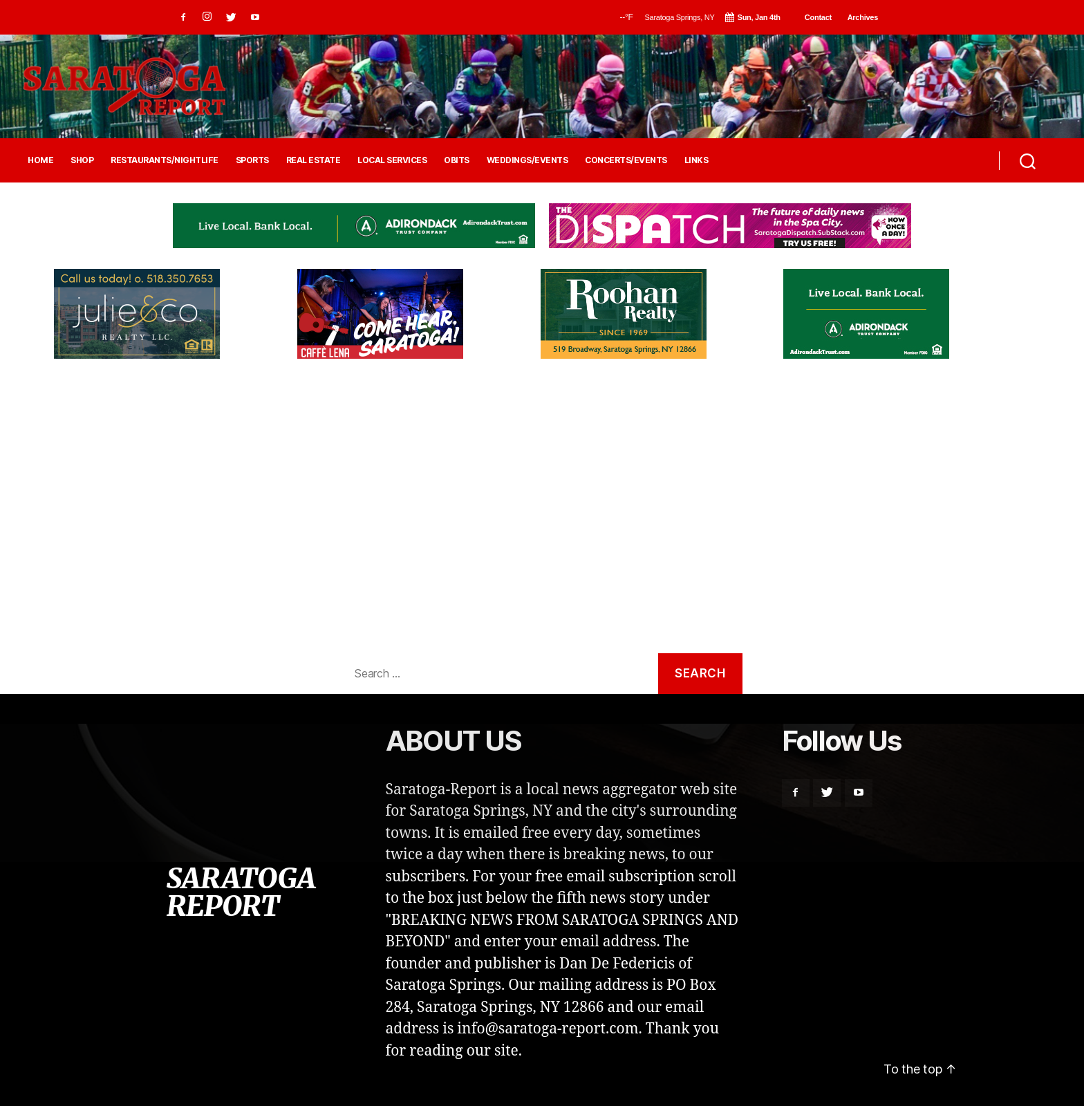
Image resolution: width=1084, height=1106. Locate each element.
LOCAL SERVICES (392, 160)
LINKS (696, 160)
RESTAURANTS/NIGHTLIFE (164, 160)
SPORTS (252, 160)
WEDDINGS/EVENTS (527, 160)
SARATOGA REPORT (241, 892)
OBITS (456, 160)
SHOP (82, 160)
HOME (40, 160)
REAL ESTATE (313, 160)
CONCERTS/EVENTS (626, 160)
